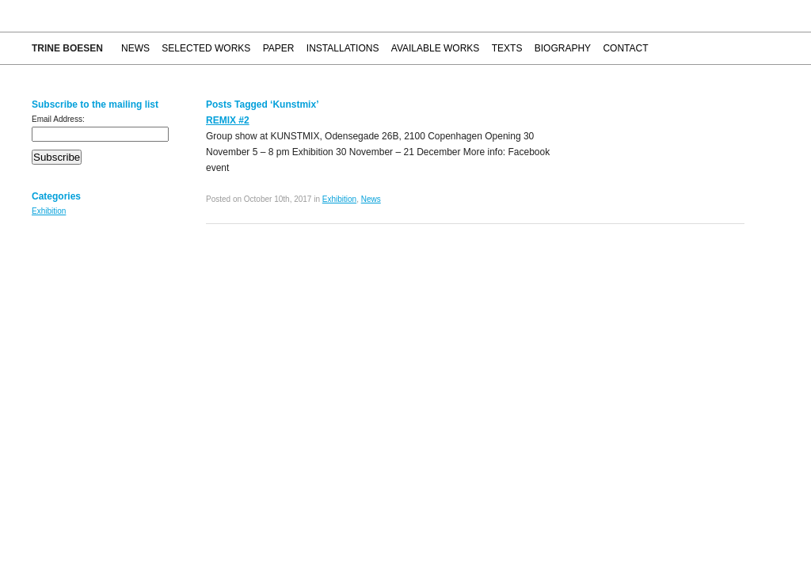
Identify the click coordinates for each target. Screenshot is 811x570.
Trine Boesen (67, 48)
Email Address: (58, 119)
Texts (507, 48)
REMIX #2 (227, 120)
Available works (435, 48)
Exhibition (49, 211)
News (135, 48)
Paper (279, 48)
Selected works (206, 48)
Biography (563, 48)
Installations (343, 48)
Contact (625, 48)
